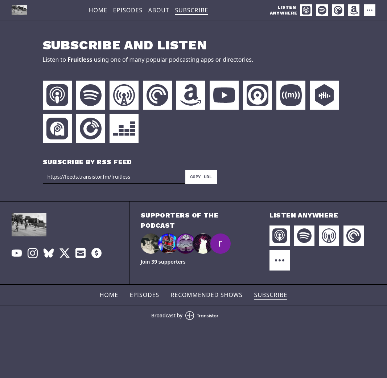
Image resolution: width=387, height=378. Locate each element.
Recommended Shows (207, 295)
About (158, 10)
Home (98, 10)
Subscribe (192, 10)
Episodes (128, 10)
